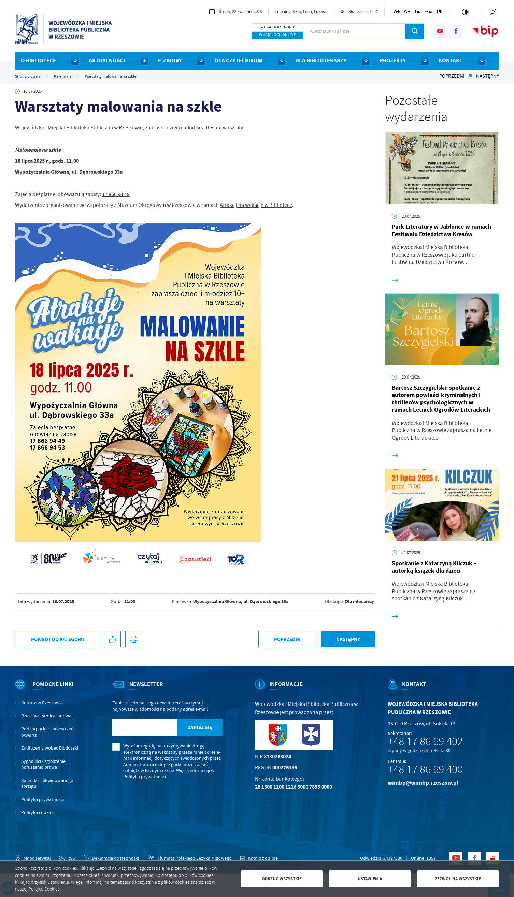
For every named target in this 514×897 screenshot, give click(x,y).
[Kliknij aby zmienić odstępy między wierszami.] (417, 12)
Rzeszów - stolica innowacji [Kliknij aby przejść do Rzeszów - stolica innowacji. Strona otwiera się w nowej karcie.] (48, 716)
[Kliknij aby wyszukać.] (414, 31)
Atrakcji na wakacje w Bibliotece (256, 205)
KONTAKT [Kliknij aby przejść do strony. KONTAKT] (450, 61)
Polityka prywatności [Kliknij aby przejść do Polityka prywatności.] (42, 799)
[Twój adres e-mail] (144, 727)
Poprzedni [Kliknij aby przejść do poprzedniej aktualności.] (452, 76)
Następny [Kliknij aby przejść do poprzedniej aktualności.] (487, 76)
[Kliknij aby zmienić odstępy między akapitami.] (439, 12)
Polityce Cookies (44, 889)
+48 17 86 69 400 (425, 769)
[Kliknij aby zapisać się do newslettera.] (200, 727)
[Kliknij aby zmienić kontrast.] (466, 12)
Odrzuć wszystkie (282, 879)
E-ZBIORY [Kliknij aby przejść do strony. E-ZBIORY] (170, 61)
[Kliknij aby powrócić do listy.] (470, 76)
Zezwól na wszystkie (458, 879)
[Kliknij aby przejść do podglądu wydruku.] (133, 639)
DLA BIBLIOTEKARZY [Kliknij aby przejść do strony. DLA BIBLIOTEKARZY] (320, 61)
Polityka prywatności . (145, 777)
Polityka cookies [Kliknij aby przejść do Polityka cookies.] (37, 812)
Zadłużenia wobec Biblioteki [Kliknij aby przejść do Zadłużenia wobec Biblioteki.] (49, 748)
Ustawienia (370, 879)
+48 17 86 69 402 (425, 741)
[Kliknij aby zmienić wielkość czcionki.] (396, 12)
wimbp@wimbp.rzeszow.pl (423, 783)
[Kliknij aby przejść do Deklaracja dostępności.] (111, 858)
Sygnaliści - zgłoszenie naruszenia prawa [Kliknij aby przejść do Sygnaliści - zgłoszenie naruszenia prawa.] (43, 764)
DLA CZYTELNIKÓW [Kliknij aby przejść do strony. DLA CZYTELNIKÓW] (238, 61)
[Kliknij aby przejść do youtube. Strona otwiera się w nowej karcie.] (439, 31)
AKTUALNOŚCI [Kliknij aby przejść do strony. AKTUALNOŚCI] (107, 61)
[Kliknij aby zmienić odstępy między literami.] (407, 12)
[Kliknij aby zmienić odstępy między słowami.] (428, 12)
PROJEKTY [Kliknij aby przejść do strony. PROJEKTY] (393, 61)
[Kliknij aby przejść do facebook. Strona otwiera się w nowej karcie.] (455, 31)
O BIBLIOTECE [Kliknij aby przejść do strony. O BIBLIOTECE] (38, 61)
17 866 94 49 (116, 194)
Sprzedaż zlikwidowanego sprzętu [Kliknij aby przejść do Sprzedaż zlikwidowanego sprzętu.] (47, 783)
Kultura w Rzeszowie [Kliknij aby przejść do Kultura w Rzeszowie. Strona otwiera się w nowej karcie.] (42, 703)
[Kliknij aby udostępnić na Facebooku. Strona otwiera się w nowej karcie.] (112, 639)
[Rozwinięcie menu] (47, 690)
